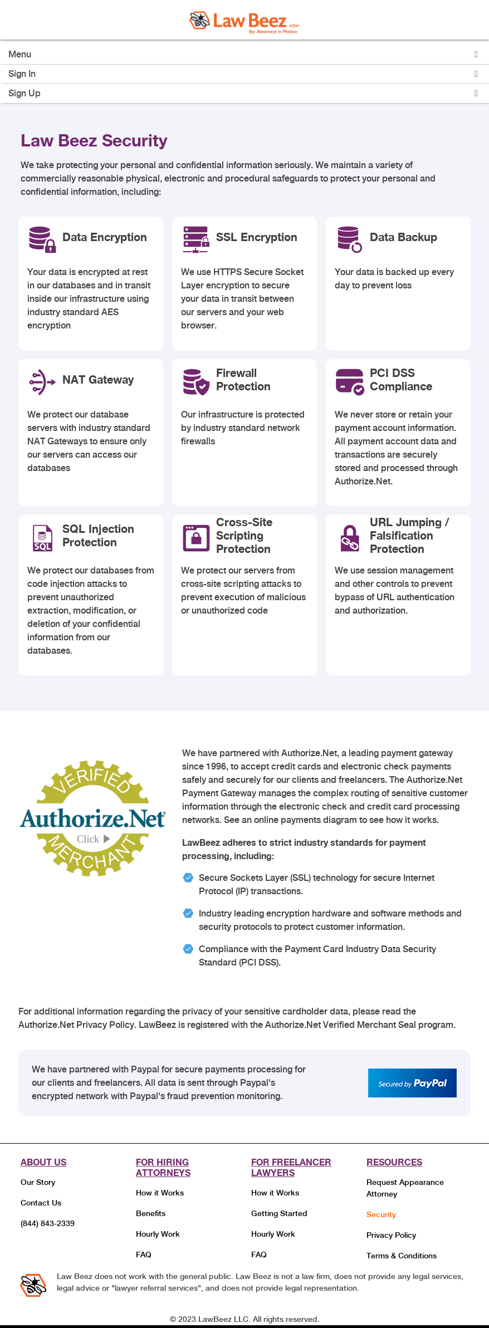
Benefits (150, 1213)
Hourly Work (158, 1233)
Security (381, 1214)
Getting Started (279, 1213)
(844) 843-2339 (48, 1223)
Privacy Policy (391, 1235)
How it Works (160, 1192)
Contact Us (41, 1202)
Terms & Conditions (401, 1255)
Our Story (38, 1182)
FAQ (143, 1254)
